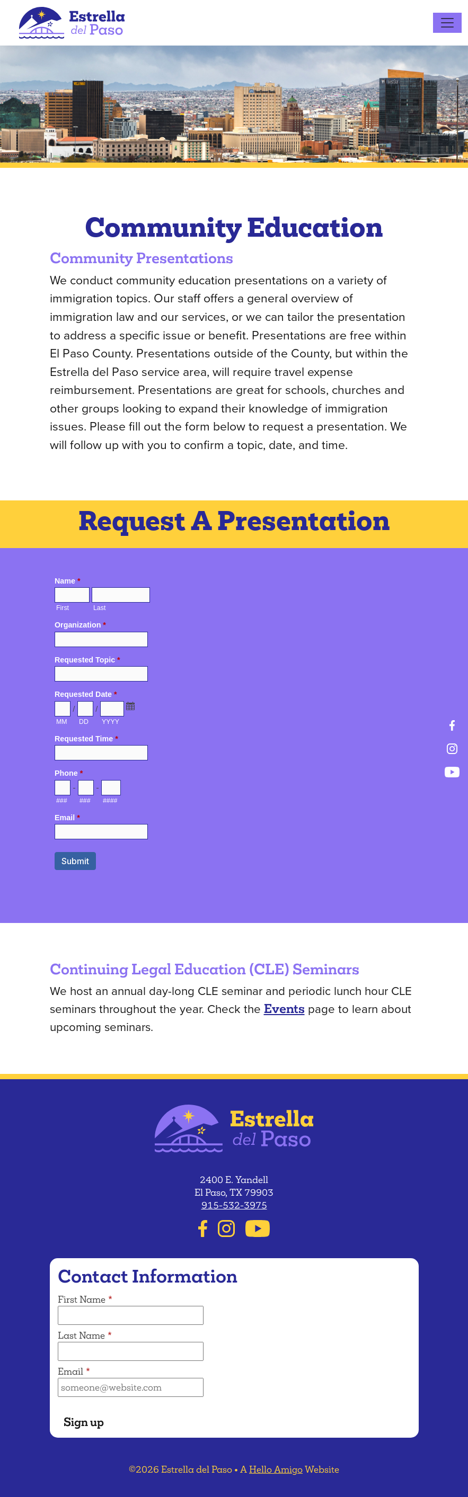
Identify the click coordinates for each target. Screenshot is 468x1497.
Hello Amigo (276, 1469)
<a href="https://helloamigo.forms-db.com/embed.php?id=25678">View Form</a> (234, 733)
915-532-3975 (234, 1205)
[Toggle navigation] (447, 23)
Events (284, 1008)
